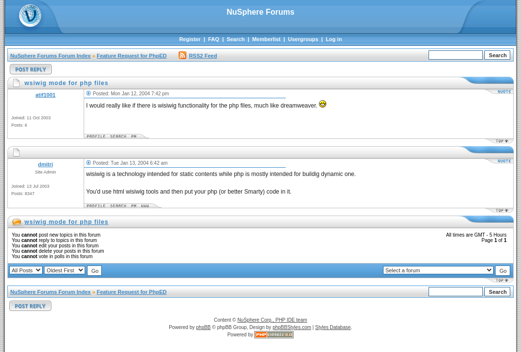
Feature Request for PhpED (132, 56)
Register (190, 39)
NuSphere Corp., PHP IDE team (272, 320)
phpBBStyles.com (291, 327)
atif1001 (46, 95)
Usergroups (303, 39)
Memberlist (266, 39)
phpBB (203, 327)
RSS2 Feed (198, 56)
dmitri (45, 164)
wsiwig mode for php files (66, 222)
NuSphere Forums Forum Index (50, 56)
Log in (334, 39)
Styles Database (333, 327)
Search (236, 39)
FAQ (213, 39)
